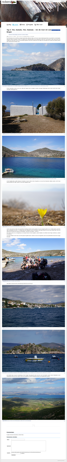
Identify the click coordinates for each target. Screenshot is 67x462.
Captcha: (9, 452)
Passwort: (51, 1)
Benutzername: (39, 1)
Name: (8, 439)
